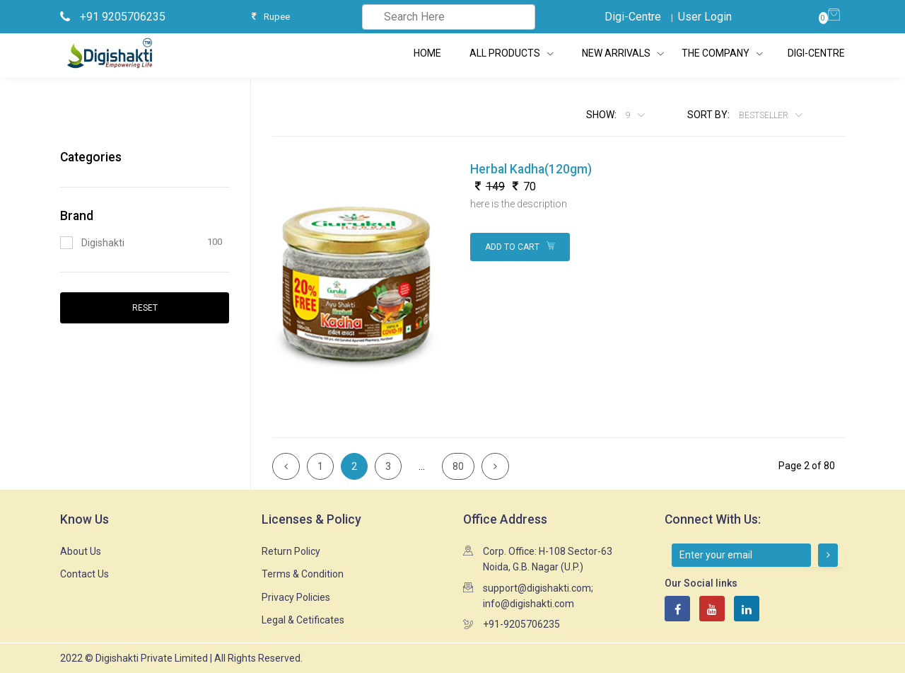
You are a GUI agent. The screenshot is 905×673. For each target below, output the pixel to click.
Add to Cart (520, 247)
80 (458, 466)
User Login (705, 16)
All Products (511, 53)
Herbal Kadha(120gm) (531, 169)
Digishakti (141, 242)
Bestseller (764, 115)
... (422, 466)
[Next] (495, 466)
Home (427, 53)
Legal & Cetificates (303, 620)
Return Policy (291, 551)
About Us (80, 551)
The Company (717, 53)
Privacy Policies (296, 597)
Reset (145, 308)
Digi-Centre (633, 16)
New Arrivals (623, 53)
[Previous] (286, 466)
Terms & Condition (303, 574)
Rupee (271, 16)
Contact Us (84, 574)
